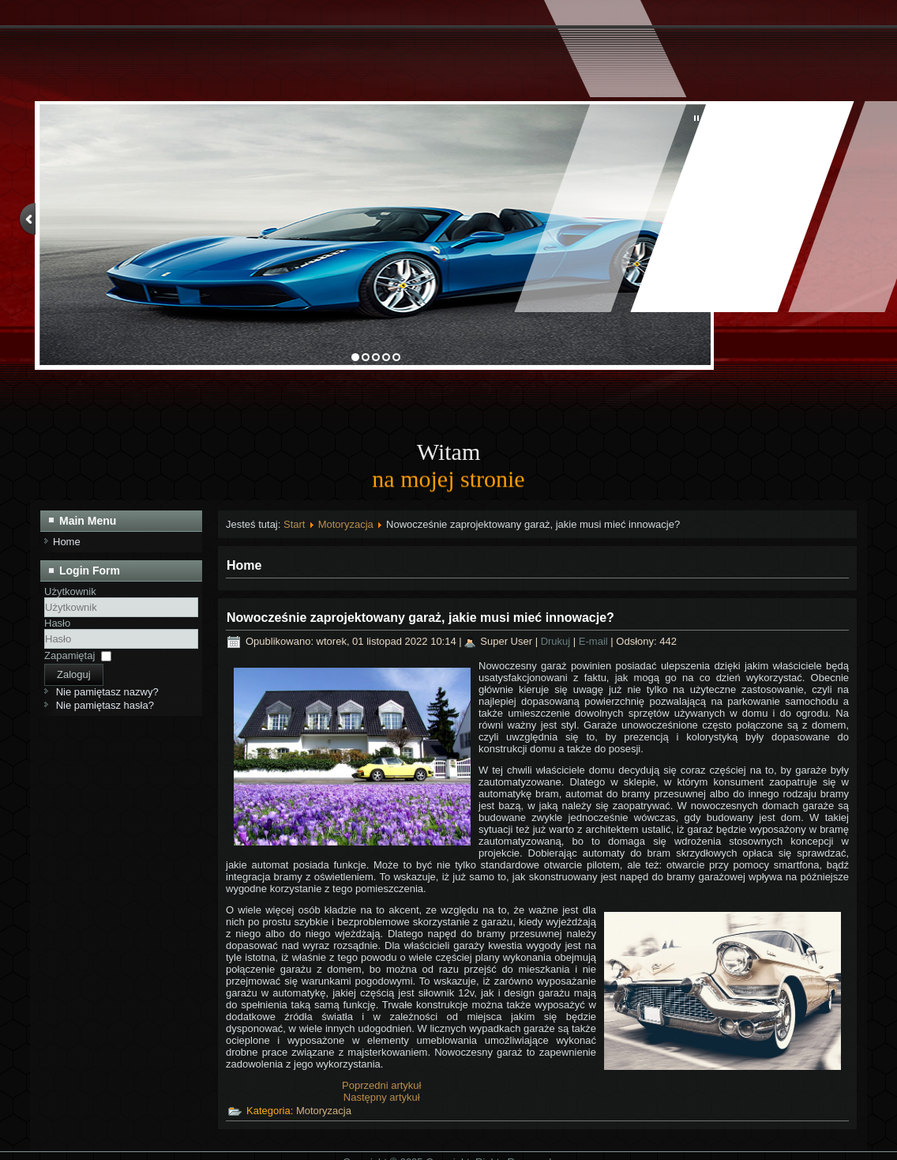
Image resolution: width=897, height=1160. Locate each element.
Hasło (57, 623)
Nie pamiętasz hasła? (105, 705)
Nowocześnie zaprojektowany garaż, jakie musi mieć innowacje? (420, 617)
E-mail (594, 641)
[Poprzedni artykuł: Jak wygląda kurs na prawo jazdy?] (381, 1085)
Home (67, 542)
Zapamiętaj (69, 655)
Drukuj (557, 641)
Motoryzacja (345, 524)
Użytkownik (70, 591)
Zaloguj (74, 674)
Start (294, 524)
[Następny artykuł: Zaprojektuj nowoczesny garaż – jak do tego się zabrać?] (381, 1097)
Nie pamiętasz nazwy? (107, 692)
